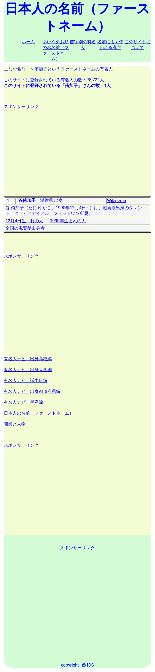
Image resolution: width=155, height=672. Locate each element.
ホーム (28, 41)
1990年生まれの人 (68, 220)
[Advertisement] (77, 148)
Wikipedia (116, 200)
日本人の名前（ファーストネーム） (39, 413)
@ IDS (88, 665)
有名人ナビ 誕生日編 (25, 380)
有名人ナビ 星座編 (23, 402)
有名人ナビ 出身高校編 (28, 358)
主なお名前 (15, 69)
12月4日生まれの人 (24, 220)
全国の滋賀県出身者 (25, 228)
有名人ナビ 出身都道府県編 (32, 391)
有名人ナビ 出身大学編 (28, 369)
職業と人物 (15, 424)
